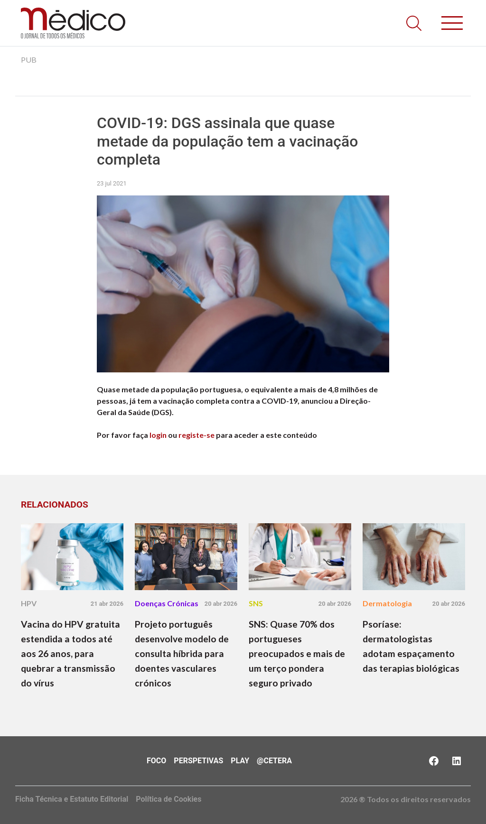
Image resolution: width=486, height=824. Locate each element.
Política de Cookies (168, 799)
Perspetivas (198, 760)
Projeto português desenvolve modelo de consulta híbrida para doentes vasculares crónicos (182, 653)
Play (240, 760)
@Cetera (274, 760)
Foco (156, 760)
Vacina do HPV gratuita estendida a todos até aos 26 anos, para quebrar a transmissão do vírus (70, 653)
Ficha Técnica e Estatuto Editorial (71, 799)
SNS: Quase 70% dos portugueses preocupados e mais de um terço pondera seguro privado (297, 653)
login (158, 434)
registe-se (196, 434)
